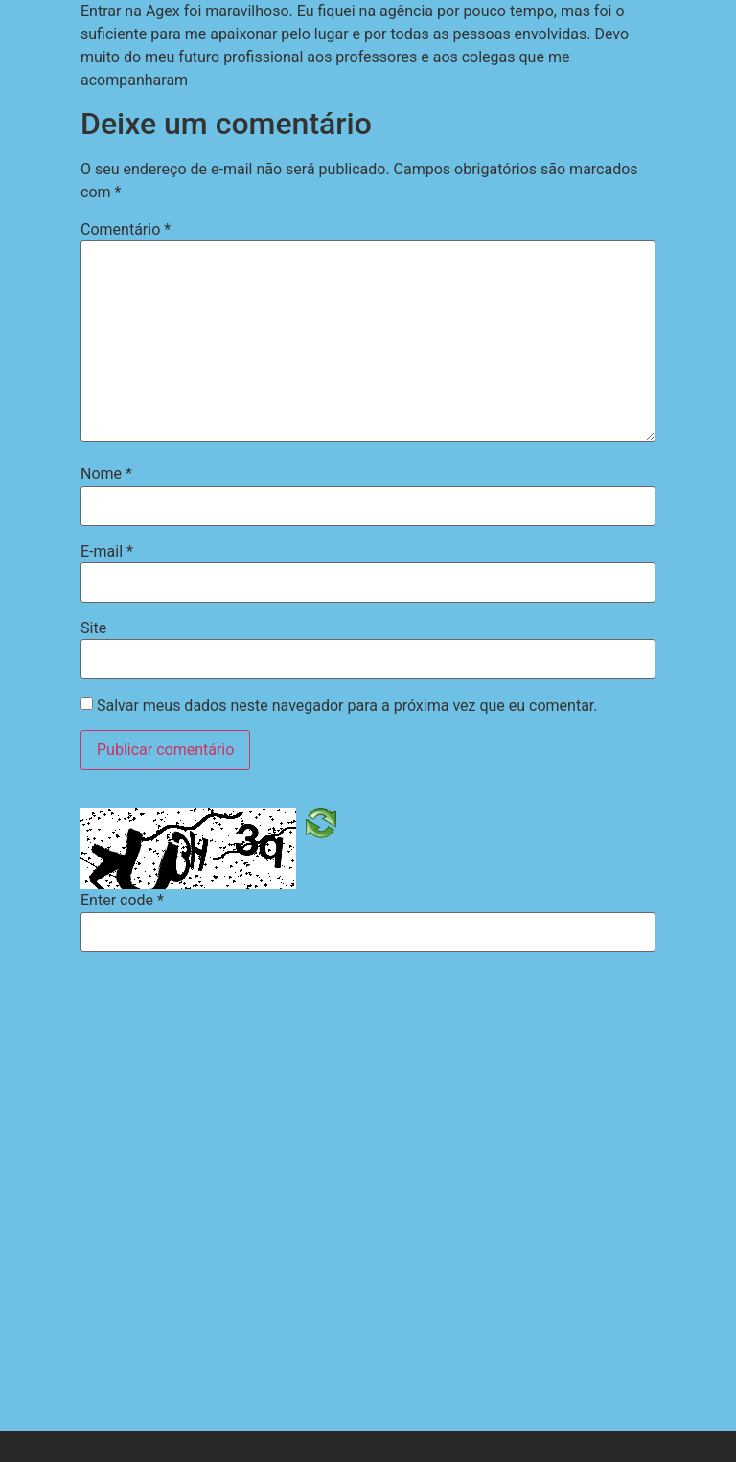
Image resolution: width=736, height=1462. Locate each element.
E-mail (106, 552)
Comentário (125, 230)
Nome (106, 474)
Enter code (122, 900)
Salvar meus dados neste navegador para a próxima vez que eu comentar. (347, 706)
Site (93, 628)
